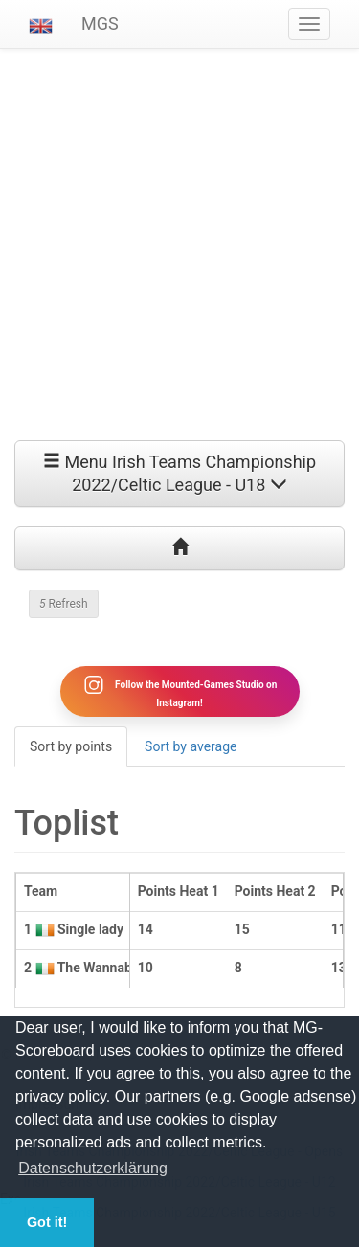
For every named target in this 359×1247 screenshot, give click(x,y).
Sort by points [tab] (71, 746)
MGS (100, 23)
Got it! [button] (47, 1222)
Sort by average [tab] (190, 746)
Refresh (63, 604)
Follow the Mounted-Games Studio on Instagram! (180, 691)
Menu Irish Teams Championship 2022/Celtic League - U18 (179, 473)
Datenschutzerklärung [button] (93, 1168)
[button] (40, 24)
